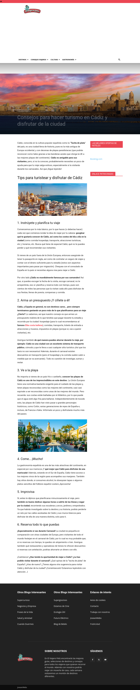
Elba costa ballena (33, 325)
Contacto (94, 606)
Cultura (55, 60)
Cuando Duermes (25, 624)
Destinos (23, 60)
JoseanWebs (96, 618)
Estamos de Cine (61, 606)
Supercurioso (23, 600)
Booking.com (96, 159)
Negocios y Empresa (26, 606)
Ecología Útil (59, 612)
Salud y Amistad (24, 618)
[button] (119, 59)
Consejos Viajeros (39, 60)
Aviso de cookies (98, 600)
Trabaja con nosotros (100, 612)
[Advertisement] (70, 35)
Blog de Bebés (60, 624)
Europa (42, 111)
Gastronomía (69, 60)
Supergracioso (60, 600)
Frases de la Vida (25, 612)
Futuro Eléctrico (61, 618)
